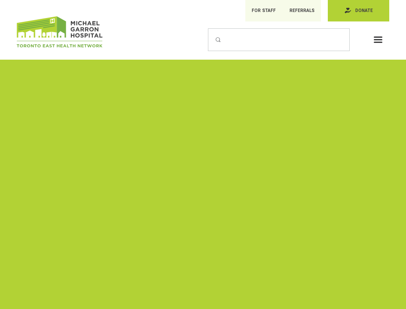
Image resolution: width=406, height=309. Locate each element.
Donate (363, 11)
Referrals (301, 11)
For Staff (262, 11)
